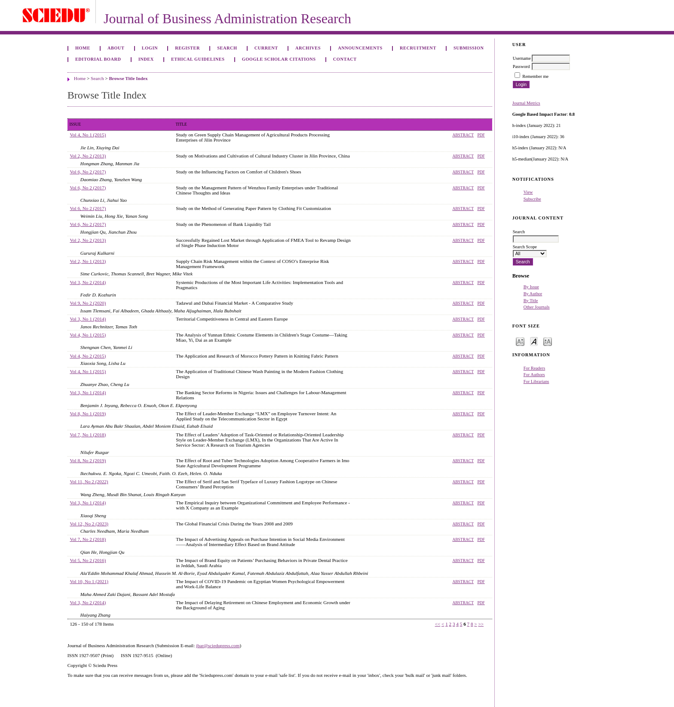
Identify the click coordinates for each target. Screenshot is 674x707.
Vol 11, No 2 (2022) (89, 481)
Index (146, 59)
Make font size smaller (520, 341)
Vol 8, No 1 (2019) (88, 413)
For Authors (534, 374)
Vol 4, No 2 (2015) (88, 355)
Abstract (463, 135)
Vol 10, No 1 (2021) (89, 581)
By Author (533, 293)
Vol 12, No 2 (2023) (89, 523)
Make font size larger (547, 341)
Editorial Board (98, 59)
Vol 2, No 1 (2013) (88, 261)
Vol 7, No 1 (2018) (88, 434)
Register (187, 48)
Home (82, 48)
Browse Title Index (128, 78)
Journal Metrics (526, 103)
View (528, 192)
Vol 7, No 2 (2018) (88, 539)
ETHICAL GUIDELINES (198, 59)
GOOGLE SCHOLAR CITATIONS (279, 59)
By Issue (531, 286)
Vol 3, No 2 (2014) (88, 282)
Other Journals (537, 307)
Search (227, 48)
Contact (345, 59)
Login (150, 48)
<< (438, 624)
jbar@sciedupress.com (217, 645)
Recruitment (418, 48)
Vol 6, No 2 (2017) (88, 171)
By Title (531, 300)
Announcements (360, 48)
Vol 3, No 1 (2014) (88, 318)
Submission (468, 48)
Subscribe (532, 199)
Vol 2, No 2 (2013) (88, 155)
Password (521, 66)
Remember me (535, 76)
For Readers (534, 368)
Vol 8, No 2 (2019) (88, 460)
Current (266, 48)
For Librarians (536, 381)
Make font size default (534, 341)
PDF (480, 135)
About (116, 48)
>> (481, 624)
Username (522, 58)
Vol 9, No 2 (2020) (88, 303)
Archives (308, 48)
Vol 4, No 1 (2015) (88, 134)
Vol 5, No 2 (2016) (88, 560)
